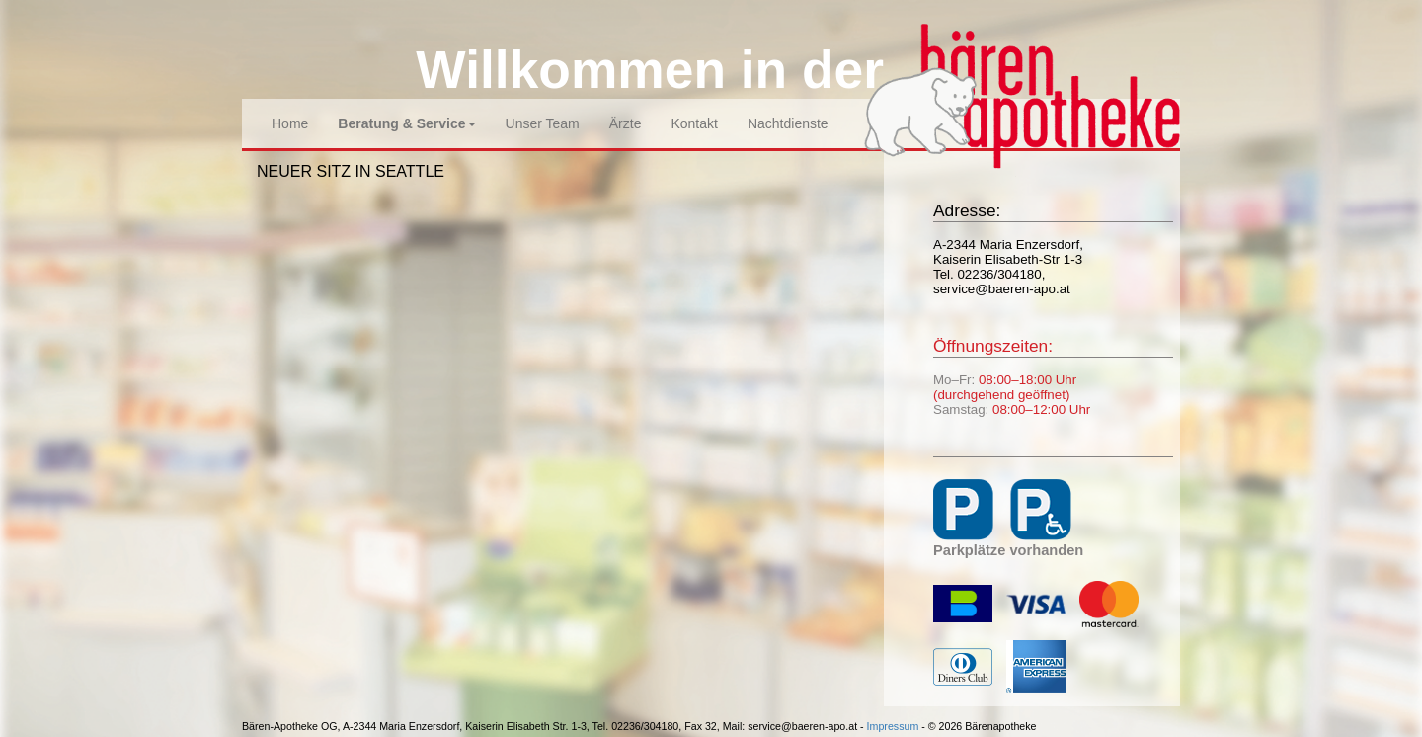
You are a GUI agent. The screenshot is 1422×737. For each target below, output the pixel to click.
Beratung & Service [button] (406, 123)
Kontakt (694, 123)
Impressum (893, 726)
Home (290, 123)
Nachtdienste (788, 123)
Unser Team (543, 123)
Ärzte (625, 123)
